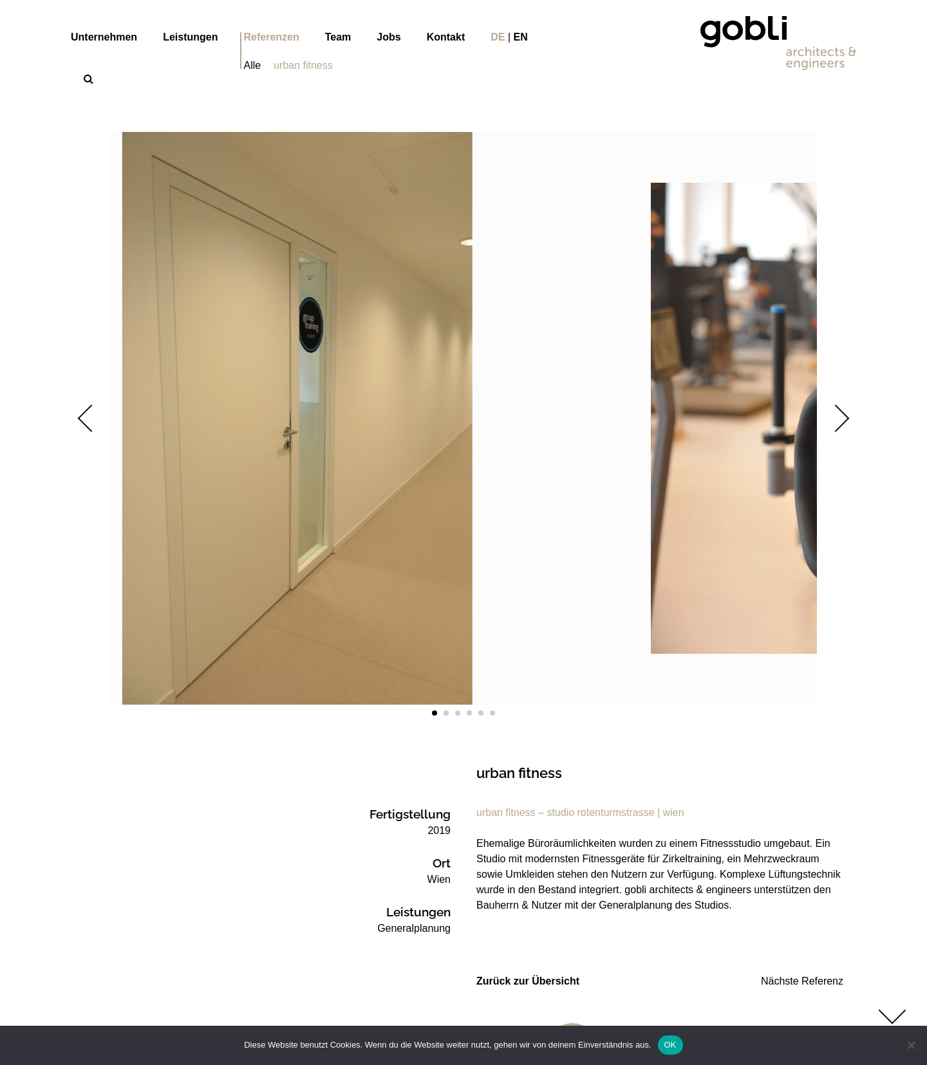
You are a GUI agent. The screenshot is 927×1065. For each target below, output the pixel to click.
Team (338, 37)
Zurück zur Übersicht (527, 981)
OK (670, 1045)
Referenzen (271, 37)
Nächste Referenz (802, 981)
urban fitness (303, 65)
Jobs (388, 37)
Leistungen (190, 37)
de (498, 37)
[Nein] (910, 1045)
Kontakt (446, 37)
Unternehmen (104, 37)
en (521, 37)
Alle (252, 65)
